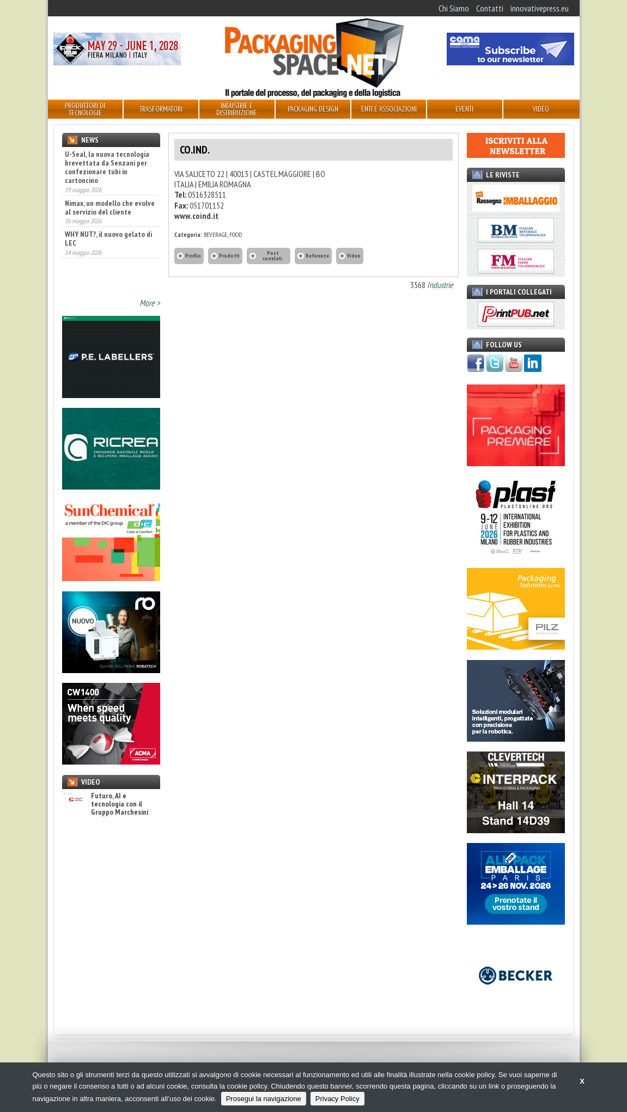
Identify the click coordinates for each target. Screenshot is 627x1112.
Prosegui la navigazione (263, 1099)
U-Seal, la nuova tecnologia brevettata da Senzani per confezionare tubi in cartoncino (107, 179)
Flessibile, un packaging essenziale (101, 158)
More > (149, 302)
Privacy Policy (337, 1099)
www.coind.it (196, 215)
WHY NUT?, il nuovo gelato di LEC (108, 250)
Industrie (440, 284)
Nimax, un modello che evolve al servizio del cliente (110, 219)
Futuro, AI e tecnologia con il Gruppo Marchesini (105, 804)
